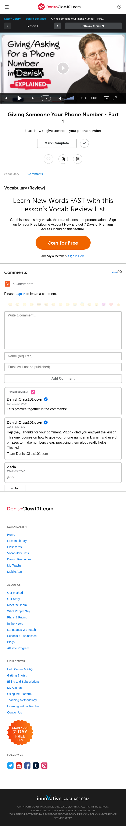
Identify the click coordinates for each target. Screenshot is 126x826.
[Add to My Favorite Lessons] (48, 159)
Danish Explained (36, 18)
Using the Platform (19, 694)
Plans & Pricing (17, 617)
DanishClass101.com (43, 810)
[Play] (19, 98)
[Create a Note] (63, 159)
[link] (57, 26)
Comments (35, 174)
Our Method (15, 592)
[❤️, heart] (111, 304)
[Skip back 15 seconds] (6, 98)
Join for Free (63, 243)
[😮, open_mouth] (96, 304)
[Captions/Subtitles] (106, 98)
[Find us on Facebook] (27, 765)
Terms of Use (87, 810)
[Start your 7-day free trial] (20, 733)
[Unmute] (60, 98)
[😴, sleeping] (89, 304)
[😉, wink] (67, 304)
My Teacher (14, 565)
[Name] (63, 356)
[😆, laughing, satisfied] (53, 304)
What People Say (18, 611)
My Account (14, 687)
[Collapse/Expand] (63, 272)
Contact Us (14, 712)
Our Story (13, 599)
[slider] (69, 98)
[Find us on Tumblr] (36, 765)
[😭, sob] (75, 304)
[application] (63, 68)
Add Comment (63, 378)
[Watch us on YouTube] (19, 765)
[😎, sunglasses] (39, 304)
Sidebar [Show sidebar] (93, 26)
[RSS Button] (7, 284)
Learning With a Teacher (23, 706)
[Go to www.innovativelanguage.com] (63, 797)
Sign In (20, 294)
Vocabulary (11, 174)
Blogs (11, 642)
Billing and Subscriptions (23, 681)
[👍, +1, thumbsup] (118, 304)
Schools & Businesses (22, 636)
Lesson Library (12, 18)
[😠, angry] (46, 304)
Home (11, 534)
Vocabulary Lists (18, 553)
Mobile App (14, 571)
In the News (15, 623)
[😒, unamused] (31, 304)
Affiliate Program (18, 648)
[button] (119, 7)
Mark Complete (57, 143)
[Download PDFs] (77, 159)
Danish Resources (19, 559)
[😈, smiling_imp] (103, 304)
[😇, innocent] (82, 304)
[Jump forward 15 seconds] (33, 98)
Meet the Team (17, 605)
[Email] (63, 367)
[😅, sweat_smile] (60, 304)
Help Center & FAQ (20, 669)
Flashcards (14, 547)
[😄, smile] (10, 304)
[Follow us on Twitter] (10, 765)
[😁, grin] (24, 304)
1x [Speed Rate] (45, 98)
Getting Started (17, 675)
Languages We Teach (21, 629)
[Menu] (7, 7)
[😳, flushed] (17, 304)
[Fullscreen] (114, 98)
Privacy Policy (66, 810)
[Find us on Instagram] (44, 765)
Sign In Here (76, 256)
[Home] (59, 10)
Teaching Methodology (22, 700)
